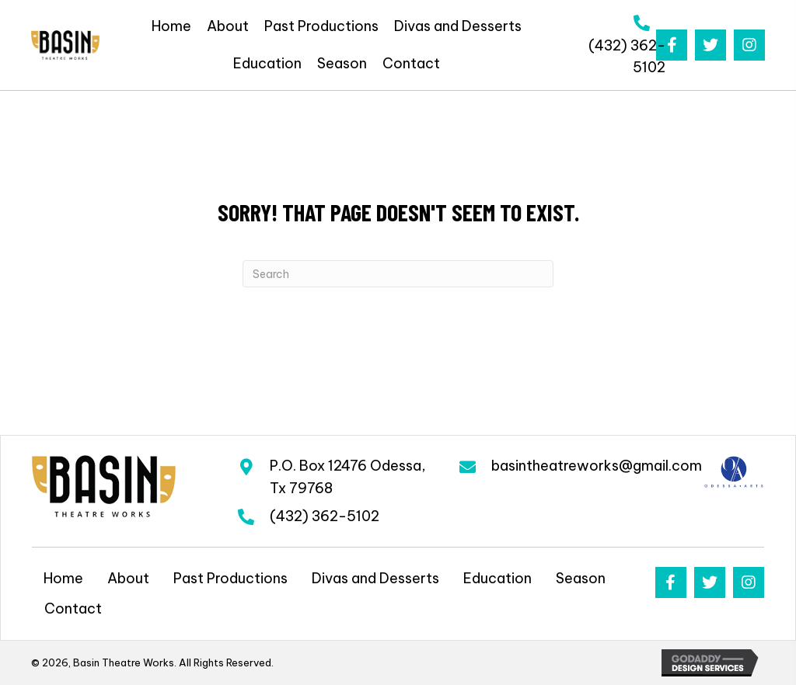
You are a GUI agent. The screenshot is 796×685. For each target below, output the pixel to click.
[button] (671, 45)
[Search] (398, 273)
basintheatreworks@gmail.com (596, 466)
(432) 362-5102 (324, 516)
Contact (73, 608)
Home (63, 578)
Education (497, 578)
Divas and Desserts (375, 578)
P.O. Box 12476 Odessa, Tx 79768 (348, 477)
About (128, 578)
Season (581, 578)
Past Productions (230, 578)
